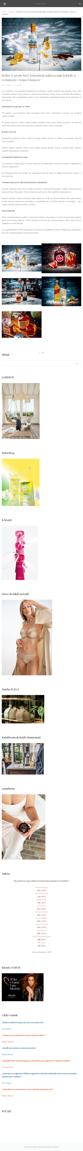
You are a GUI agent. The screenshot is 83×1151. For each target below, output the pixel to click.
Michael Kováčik (41, 912)
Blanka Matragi (41, 887)
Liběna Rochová (41, 893)
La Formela (41, 906)
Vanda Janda (41, 899)
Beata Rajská (41, 918)
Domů (4, 12)
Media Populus (53, 1147)
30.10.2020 (6, 85)
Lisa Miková (41, 930)
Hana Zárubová (41, 924)
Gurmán (11, 12)
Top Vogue (41, 3)
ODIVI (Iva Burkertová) (41, 936)
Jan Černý (41, 942)
